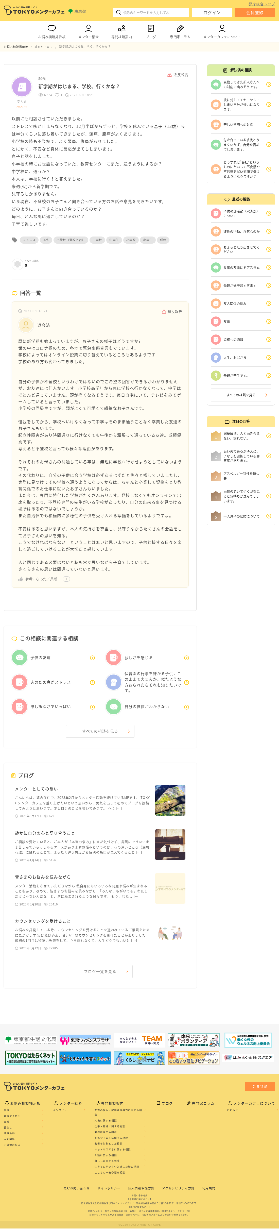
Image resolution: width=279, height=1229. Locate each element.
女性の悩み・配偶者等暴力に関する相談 (118, 1113)
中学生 (114, 240)
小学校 (131, 240)
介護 (6, 1122)
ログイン (212, 12)
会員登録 (255, 12)
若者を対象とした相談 (109, 1144)
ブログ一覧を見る (100, 972)
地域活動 (9, 1134)
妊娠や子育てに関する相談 (111, 1138)
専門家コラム (180, 30)
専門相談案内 (121, 30)
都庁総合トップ (262, 4)
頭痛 (163, 240)
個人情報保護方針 (141, 1189)
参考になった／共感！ (43, 579)
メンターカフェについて (222, 30)
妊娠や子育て (12, 1116)
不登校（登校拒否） (71, 240)
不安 (46, 240)
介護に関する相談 (106, 1155)
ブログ (151, 30)
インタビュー (61, 1111)
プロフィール (21, 106)
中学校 (97, 240)
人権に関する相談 (106, 1121)
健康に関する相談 (106, 1132)
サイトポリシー (108, 1189)
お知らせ (232, 1111)
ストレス (29, 240)
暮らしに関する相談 (107, 1161)
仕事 (6, 1111)
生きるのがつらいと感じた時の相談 (117, 1167)
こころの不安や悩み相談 (110, 1173)
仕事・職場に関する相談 (110, 1127)
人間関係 (9, 1139)
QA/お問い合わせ (77, 1189)
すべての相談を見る (100, 731)
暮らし (8, 1128)
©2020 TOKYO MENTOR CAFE (139, 1225)
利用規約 (208, 1189)
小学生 (148, 240)
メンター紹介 (88, 30)
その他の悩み (12, 1145)
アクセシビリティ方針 (178, 1189)
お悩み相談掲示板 (51, 30)
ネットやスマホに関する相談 (113, 1150)
